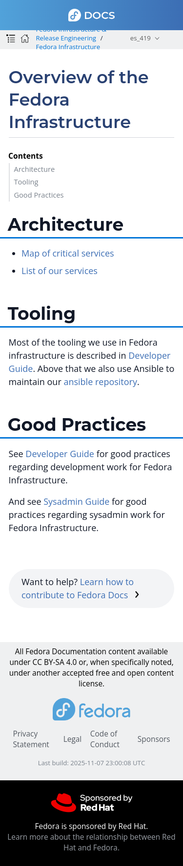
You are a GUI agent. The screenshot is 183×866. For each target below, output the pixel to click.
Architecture (34, 169)
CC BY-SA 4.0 (55, 662)
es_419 (140, 38)
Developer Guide (59, 454)
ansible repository (100, 381)
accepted (78, 673)
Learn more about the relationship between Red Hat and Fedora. (91, 842)
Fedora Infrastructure (68, 46)
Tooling (26, 181)
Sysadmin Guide (76, 501)
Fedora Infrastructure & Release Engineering (71, 33)
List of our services (59, 270)
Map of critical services (67, 253)
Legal (72, 739)
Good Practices (38, 195)
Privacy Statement (31, 739)
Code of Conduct (105, 739)
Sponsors (154, 739)
